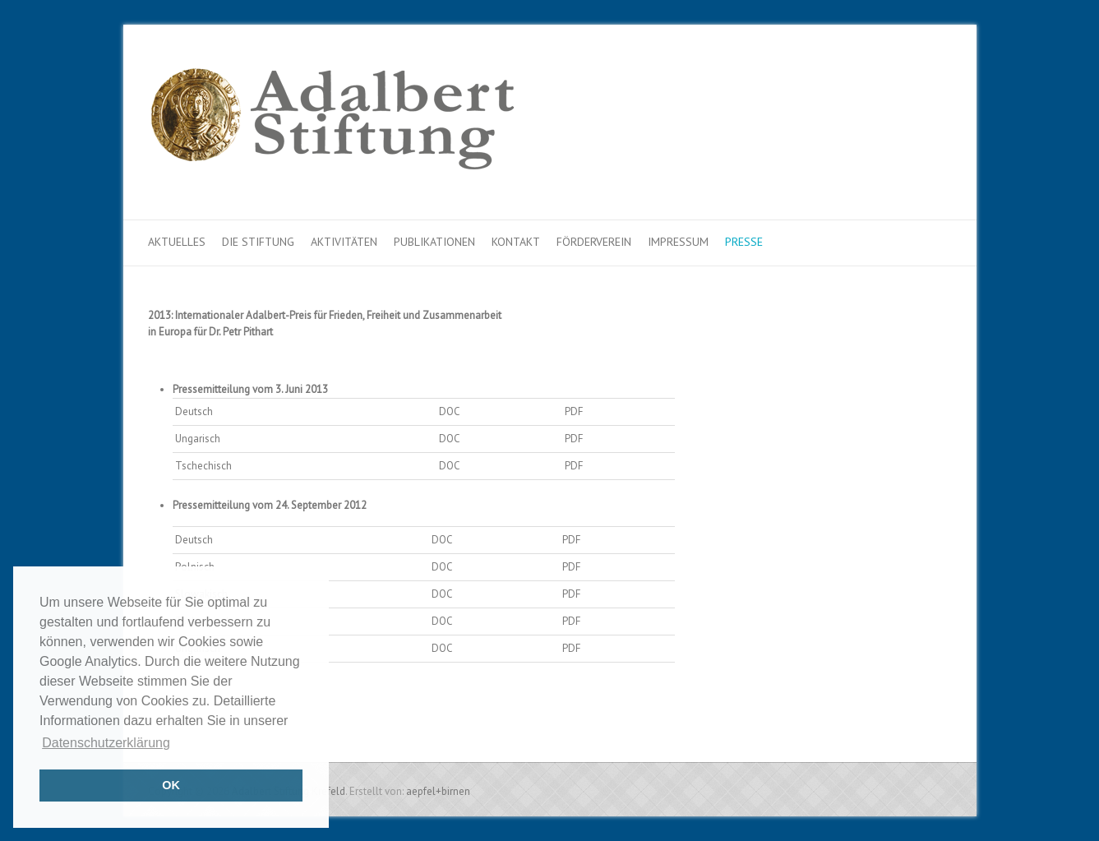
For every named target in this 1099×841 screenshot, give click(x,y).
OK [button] (171, 785)
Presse (744, 241)
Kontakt (516, 241)
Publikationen (434, 241)
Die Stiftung (258, 241)
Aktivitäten (344, 241)
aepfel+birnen (438, 791)
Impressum (678, 241)
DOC (449, 411)
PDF (574, 411)
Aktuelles (176, 241)
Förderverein (593, 241)
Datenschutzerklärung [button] (106, 743)
